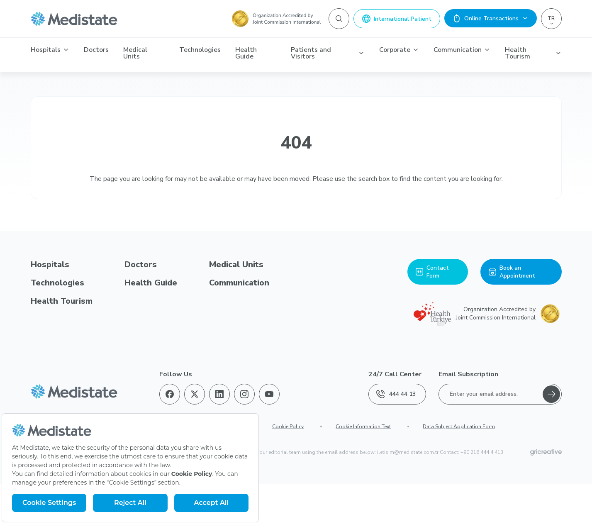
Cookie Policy (288, 426)
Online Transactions (491, 18)
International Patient (396, 19)
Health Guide (246, 53)
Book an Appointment (512, 272)
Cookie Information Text (363, 426)
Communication (462, 49)
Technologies (200, 49)
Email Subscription (468, 374)
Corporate (399, 49)
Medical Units (135, 53)
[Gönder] (551, 394)
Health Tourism (533, 53)
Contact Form (432, 272)
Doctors (96, 49)
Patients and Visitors (328, 53)
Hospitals (50, 49)
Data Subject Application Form (459, 426)
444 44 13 (396, 394)
